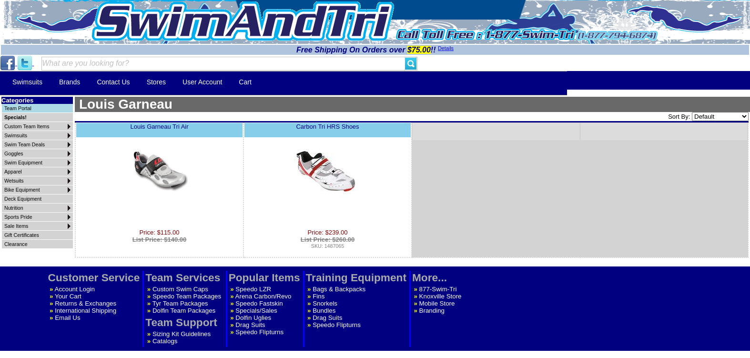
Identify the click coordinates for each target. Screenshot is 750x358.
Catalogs (165, 341)
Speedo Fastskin (259, 303)
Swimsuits (27, 82)
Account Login (75, 289)
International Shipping (85, 310)
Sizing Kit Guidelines (181, 334)
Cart (245, 82)
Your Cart (68, 296)
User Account (202, 82)
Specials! (15, 117)
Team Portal (17, 108)
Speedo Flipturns (259, 332)
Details (446, 48)
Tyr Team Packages (180, 303)
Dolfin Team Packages (183, 310)
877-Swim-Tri (438, 289)
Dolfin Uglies (253, 317)
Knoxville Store (440, 296)
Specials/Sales (256, 310)
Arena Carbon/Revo (263, 296)
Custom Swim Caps (180, 289)
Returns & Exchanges (85, 303)
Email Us (67, 317)
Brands (69, 82)
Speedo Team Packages (186, 296)
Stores (156, 82)
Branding (432, 310)
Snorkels (325, 303)
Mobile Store (437, 303)
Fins (318, 296)
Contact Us (113, 82)
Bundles (324, 310)
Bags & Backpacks (339, 289)
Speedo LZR (253, 289)
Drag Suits (250, 324)
